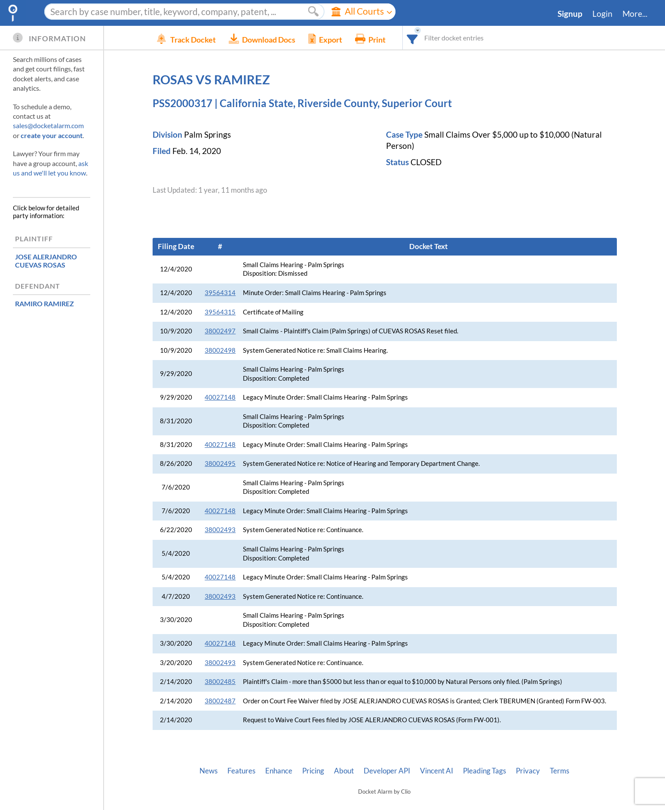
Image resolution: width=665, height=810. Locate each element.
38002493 (220, 529)
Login (602, 13)
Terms (559, 771)
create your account (52, 135)
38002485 (220, 681)
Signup (570, 13)
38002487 (220, 701)
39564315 (220, 312)
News (208, 771)
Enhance (278, 771)
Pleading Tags (484, 771)
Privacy (528, 771)
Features (241, 771)
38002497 (220, 331)
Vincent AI (436, 771)
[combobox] (432, 37)
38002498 (220, 350)
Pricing (313, 771)
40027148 (220, 397)
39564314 (220, 292)
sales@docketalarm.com (48, 125)
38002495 (220, 463)
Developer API (387, 771)
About (344, 771)
